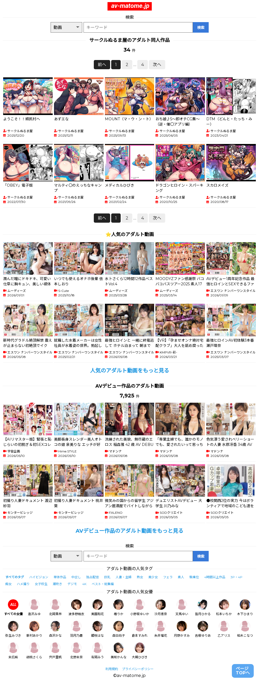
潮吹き (57, 584)
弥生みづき (13, 629)
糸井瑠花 (160, 629)
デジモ (72, 584)
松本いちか (224, 607)
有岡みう (97, 650)
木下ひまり (245, 607)
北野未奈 (76, 650)
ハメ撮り (23, 584)
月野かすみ (182, 629)
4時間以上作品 (214, 577)
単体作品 (59, 577)
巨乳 (107, 577)
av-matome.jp (130, 5)
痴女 (8, 584)
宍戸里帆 (55, 650)
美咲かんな (118, 650)
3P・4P (236, 577)
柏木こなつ (245, 629)
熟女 (140, 577)
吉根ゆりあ (203, 629)
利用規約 (111, 669)
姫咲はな (97, 629)
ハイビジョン (38, 577)
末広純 (13, 650)
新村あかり (34, 629)
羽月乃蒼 (76, 629)
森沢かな (55, 629)
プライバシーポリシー (138, 669)
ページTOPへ (243, 670)
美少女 (153, 577)
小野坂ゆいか (139, 607)
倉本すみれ (140, 629)
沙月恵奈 (160, 607)
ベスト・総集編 (103, 584)
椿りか (118, 607)
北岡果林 (55, 607)
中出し (76, 577)
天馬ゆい (181, 607)
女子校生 (41, 584)
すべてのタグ (14, 577)
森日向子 (118, 629)
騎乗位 (194, 577)
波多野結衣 (76, 607)
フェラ (168, 577)
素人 (181, 577)
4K (84, 584)
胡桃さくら (34, 650)
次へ (157, 64)
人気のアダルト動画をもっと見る (129, 370)
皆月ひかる (203, 607)
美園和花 (97, 607)
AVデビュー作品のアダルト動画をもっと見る (129, 531)
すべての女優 (13, 607)
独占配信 (92, 577)
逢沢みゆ (34, 607)
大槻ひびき (140, 650)
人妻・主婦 (123, 577)
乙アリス (224, 629)
